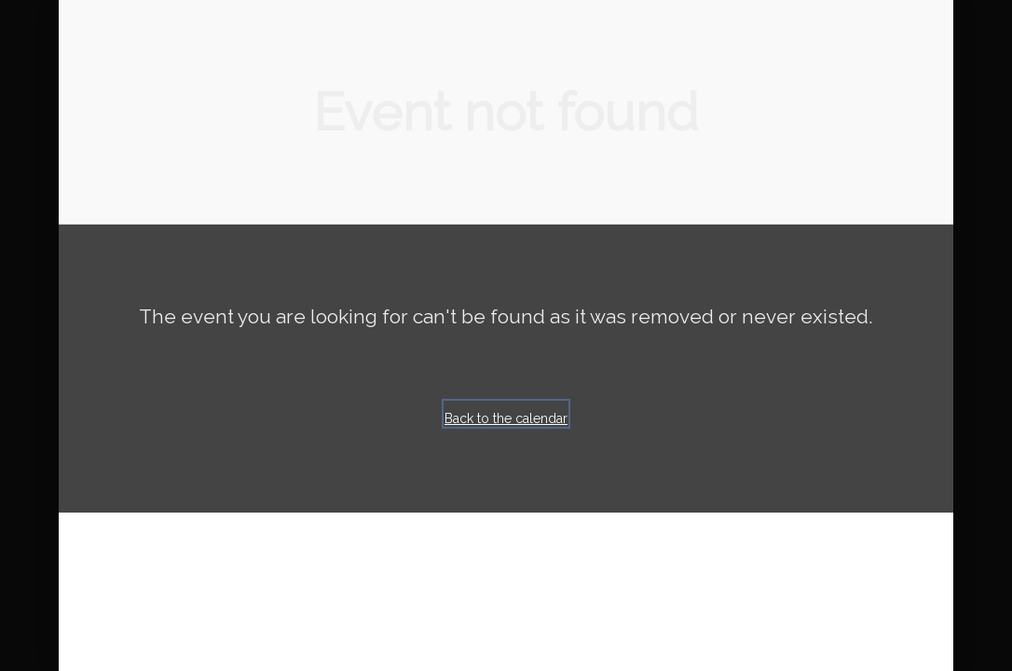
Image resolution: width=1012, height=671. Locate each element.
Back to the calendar (506, 418)
